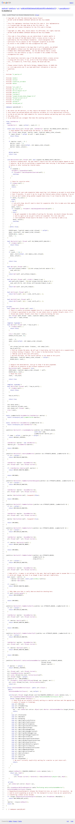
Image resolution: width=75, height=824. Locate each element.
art (18, 8)
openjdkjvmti (64, 8)
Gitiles (10, 821)
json (72, 821)
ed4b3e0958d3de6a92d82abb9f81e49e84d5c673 (38, 8)
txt (68, 821)
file (37, 15)
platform (12, 8)
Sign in (71, 3)
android (5, 8)
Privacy (15, 821)
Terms (20, 821)
